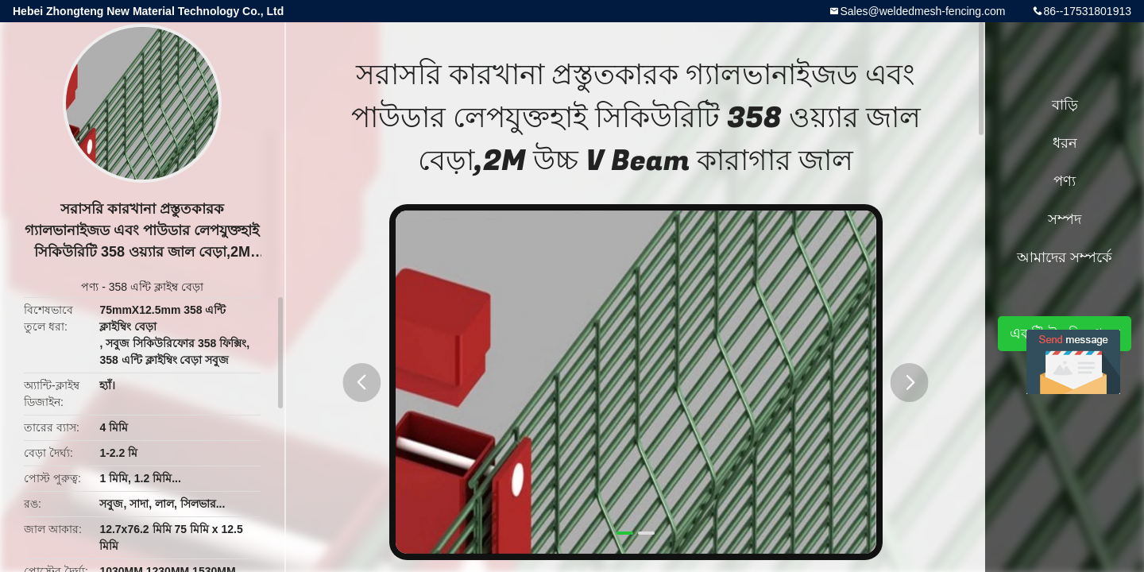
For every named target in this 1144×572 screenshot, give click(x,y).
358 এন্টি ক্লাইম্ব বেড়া (156, 286)
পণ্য (90, 286)
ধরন (1065, 143)
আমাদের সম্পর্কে (1064, 257)
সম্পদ (1064, 219)
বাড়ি (1065, 105)
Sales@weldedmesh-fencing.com (922, 11)
